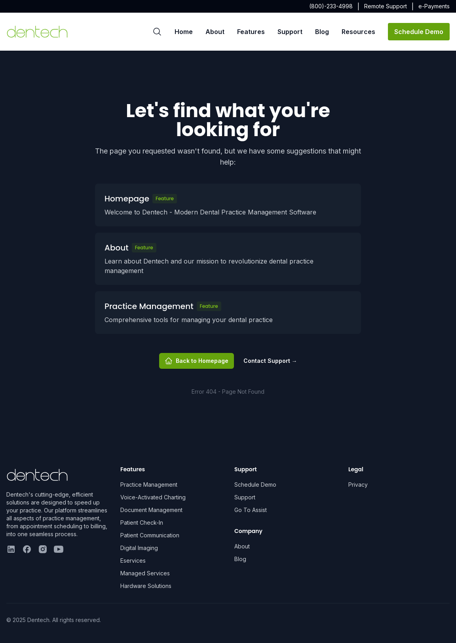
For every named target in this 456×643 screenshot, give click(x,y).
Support (289, 32)
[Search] (157, 31)
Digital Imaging (139, 547)
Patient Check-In (141, 522)
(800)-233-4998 (331, 6)
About (214, 32)
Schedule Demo (418, 32)
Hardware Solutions (145, 585)
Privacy (358, 484)
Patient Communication (149, 535)
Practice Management (148, 484)
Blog (322, 32)
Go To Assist (250, 509)
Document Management (151, 509)
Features (251, 32)
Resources (358, 32)
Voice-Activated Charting (153, 497)
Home (184, 32)
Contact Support (270, 360)
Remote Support (385, 6)
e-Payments (434, 6)
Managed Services (145, 573)
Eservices (133, 560)
